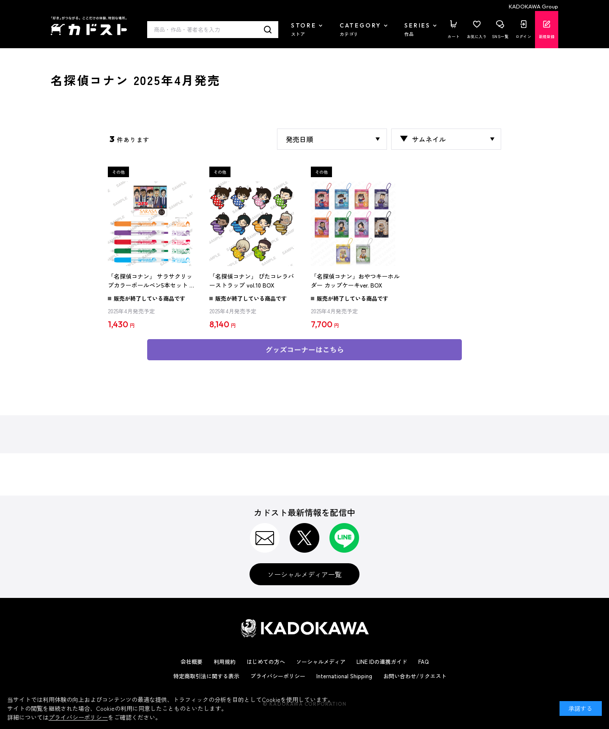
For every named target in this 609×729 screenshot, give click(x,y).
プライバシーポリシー (277, 676)
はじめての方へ (266, 662)
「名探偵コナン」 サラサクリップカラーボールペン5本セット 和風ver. (151, 281)
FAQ (423, 662)
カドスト (89, 25)
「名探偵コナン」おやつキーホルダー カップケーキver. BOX (355, 281)
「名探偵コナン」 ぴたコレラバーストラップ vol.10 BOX (251, 281)
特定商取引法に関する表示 (206, 676)
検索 (268, 29)
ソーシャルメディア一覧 (304, 574)
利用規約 (225, 662)
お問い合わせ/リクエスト (415, 676)
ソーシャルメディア (321, 662)
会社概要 (192, 662)
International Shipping (344, 676)
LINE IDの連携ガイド (382, 662)
